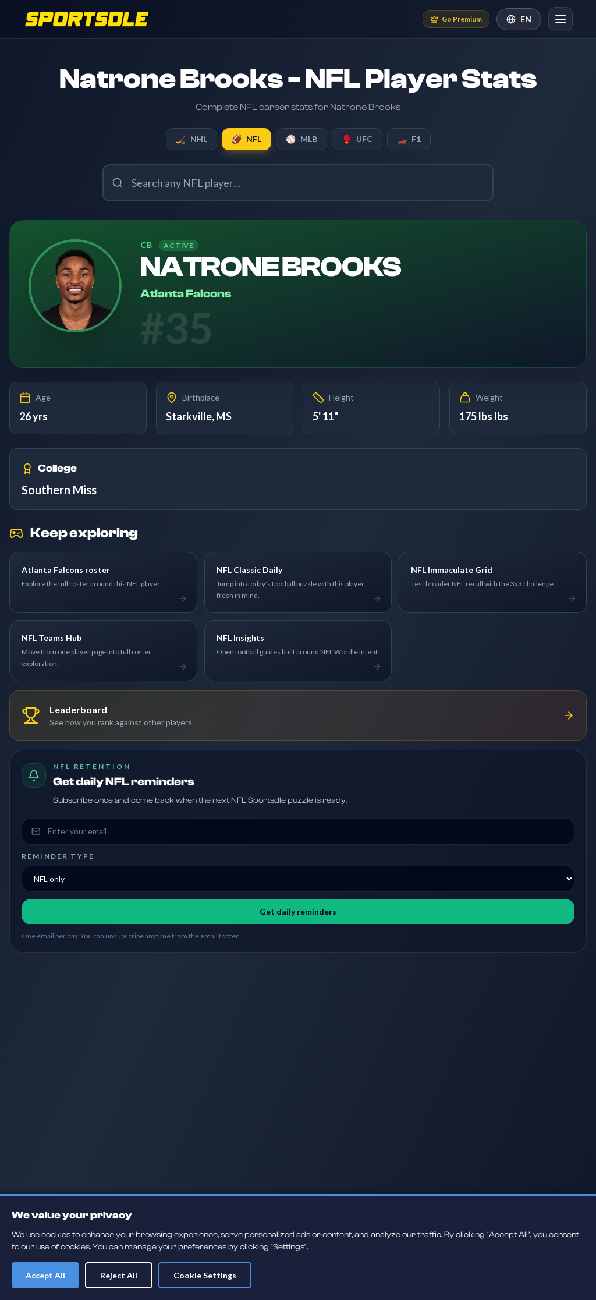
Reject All (118, 1275)
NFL (246, 139)
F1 (409, 139)
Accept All (45, 1275)
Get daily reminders (298, 911)
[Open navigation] (560, 19)
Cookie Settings (204, 1275)
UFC (357, 139)
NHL (191, 139)
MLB (301, 139)
